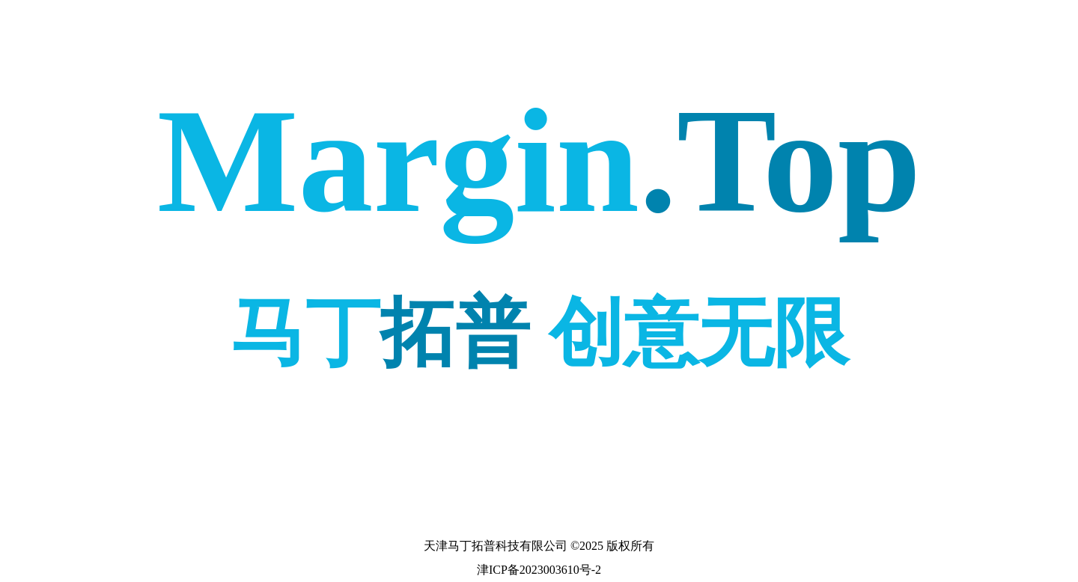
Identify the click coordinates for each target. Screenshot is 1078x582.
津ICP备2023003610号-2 (539, 569)
